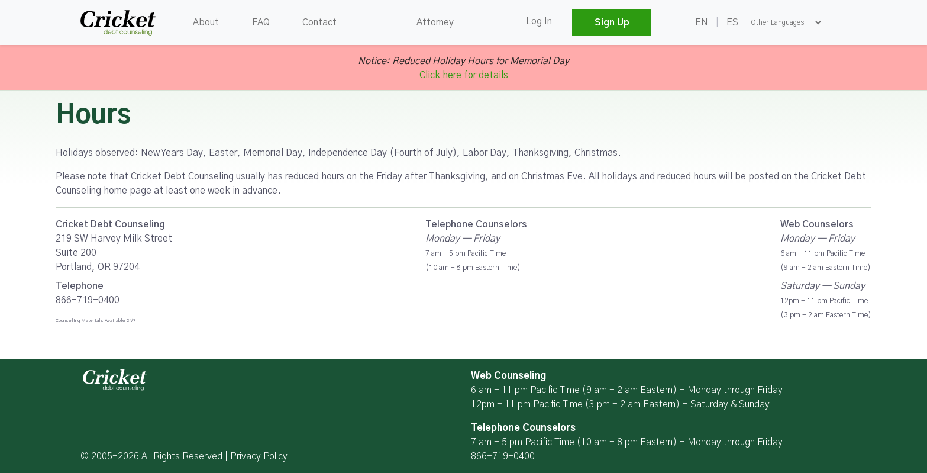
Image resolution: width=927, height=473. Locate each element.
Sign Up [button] (612, 22)
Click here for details (463, 75)
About (206, 22)
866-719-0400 (503, 456)
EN (701, 22)
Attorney (435, 22)
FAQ (261, 22)
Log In (539, 21)
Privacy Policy (259, 456)
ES (732, 22)
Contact (319, 22)
